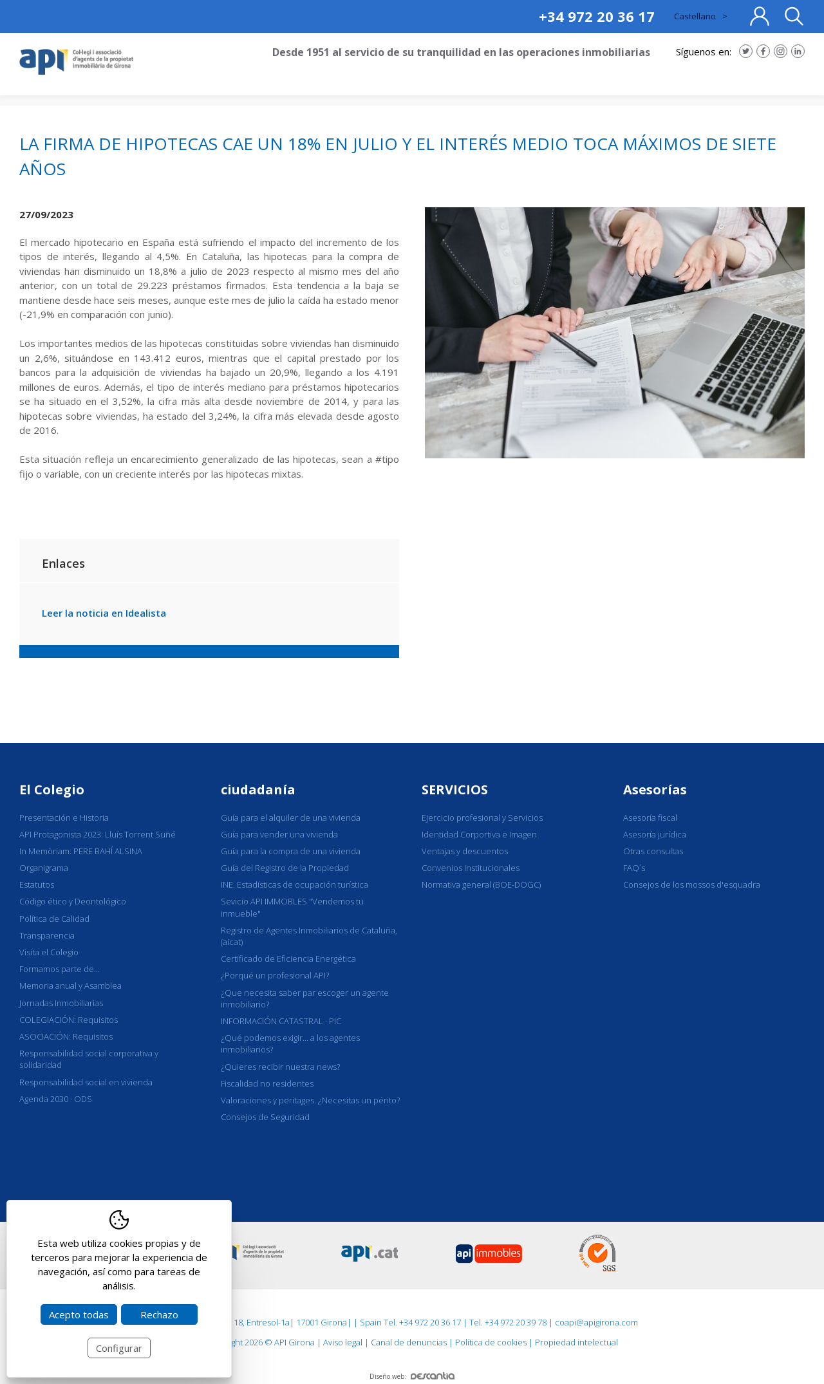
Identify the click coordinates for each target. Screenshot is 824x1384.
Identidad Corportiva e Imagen (479, 834)
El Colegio (51, 789)
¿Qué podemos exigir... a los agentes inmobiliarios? (290, 1043)
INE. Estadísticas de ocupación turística (294, 884)
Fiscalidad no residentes (267, 1083)
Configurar (119, 1348)
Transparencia (47, 935)
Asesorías (655, 789)
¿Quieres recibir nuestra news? (280, 1066)
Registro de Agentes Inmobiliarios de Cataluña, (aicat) (309, 936)
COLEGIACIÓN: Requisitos (68, 1019)
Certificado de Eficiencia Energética (288, 958)
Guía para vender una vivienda (279, 834)
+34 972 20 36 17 (597, 16)
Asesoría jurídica (654, 834)
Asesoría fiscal (650, 817)
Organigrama (43, 868)
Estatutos (36, 884)
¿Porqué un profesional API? (275, 975)
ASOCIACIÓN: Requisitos (66, 1036)
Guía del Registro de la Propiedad (285, 868)
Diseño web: (412, 1376)
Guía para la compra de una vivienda (290, 851)
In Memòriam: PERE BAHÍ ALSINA (80, 851)
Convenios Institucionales (471, 868)
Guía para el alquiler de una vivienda (290, 817)
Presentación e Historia (64, 817)
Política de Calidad (54, 918)
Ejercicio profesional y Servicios (482, 817)
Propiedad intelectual (576, 1342)
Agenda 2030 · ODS (55, 1099)
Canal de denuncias (409, 1342)
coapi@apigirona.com (596, 1322)
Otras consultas (653, 851)
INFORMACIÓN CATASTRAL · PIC (281, 1021)
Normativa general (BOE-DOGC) (481, 884)
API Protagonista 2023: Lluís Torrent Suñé (97, 834)
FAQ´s (634, 868)
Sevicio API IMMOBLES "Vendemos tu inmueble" (292, 907)
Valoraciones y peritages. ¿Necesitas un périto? (310, 1100)
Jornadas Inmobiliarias (61, 1003)
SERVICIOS (455, 789)
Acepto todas (79, 1314)
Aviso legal (342, 1342)
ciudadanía (258, 789)
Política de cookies (491, 1342)
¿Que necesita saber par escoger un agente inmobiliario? (305, 998)
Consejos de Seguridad (265, 1117)
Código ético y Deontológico (72, 901)
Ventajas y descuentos (465, 851)
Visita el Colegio (49, 952)
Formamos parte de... (59, 969)
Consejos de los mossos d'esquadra (691, 884)
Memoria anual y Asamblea (70, 985)
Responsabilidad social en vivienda (86, 1082)
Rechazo (159, 1314)
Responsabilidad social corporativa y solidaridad (88, 1059)
